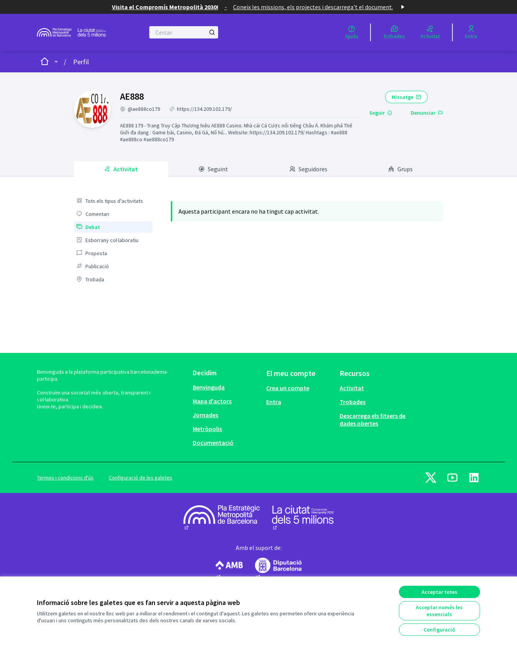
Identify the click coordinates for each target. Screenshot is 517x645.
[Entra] (471, 32)
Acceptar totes (439, 591)
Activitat (352, 388)
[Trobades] (394, 32)
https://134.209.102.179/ (204, 108)
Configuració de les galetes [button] (140, 477)
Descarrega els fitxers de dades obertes (372, 419)
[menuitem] (113, 201)
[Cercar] (183, 32)
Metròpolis (207, 429)
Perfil (81, 61)
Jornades (205, 415)
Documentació (213, 442)
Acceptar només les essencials (439, 611)
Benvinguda (209, 387)
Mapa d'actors (212, 401)
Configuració (439, 629)
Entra (273, 402)
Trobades (352, 402)
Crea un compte (287, 388)
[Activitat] (430, 32)
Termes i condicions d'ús (65, 477)
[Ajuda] (351, 32)
